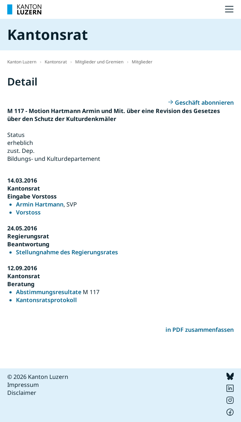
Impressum (23, 385)
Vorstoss (28, 212)
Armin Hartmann (40, 204)
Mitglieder (142, 62)
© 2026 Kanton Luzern (37, 377)
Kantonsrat (56, 62)
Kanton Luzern (21, 62)
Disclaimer (21, 393)
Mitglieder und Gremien (99, 62)
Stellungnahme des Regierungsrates (67, 252)
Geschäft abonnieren (204, 102)
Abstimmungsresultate (48, 292)
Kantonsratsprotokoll (46, 300)
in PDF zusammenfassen (200, 330)
